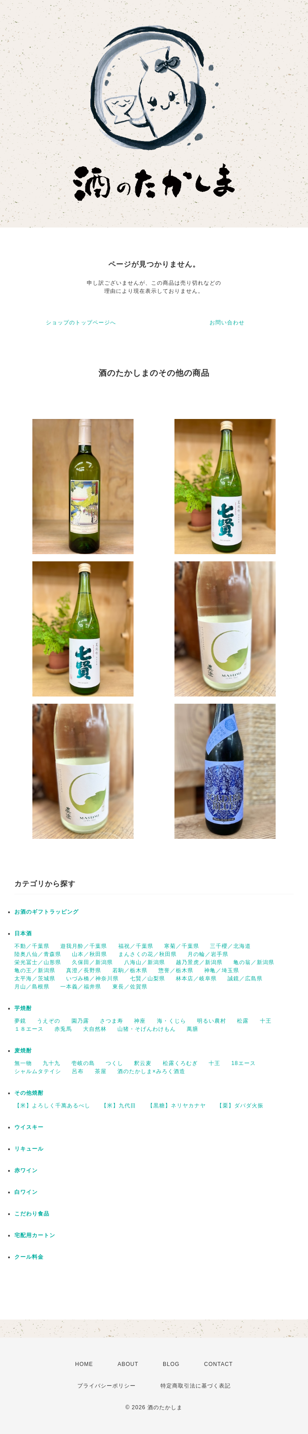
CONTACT (218, 1364)
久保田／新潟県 (92, 962)
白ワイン (26, 1192)
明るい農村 (211, 1021)
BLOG (171, 1364)
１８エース (29, 1029)
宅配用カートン (34, 1235)
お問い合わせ (227, 322)
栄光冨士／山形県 (37, 962)
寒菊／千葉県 (181, 946)
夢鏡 (20, 1021)
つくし (114, 1063)
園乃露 (80, 1021)
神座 (140, 1021)
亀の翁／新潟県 (253, 962)
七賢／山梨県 (147, 978)
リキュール (29, 1149)
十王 (266, 1021)
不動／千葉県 (31, 946)
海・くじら (171, 1021)
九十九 (51, 1063)
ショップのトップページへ (81, 322)
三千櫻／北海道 (230, 946)
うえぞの (48, 1021)
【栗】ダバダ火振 (240, 1105)
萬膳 (192, 1029)
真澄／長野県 (83, 970)
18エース (243, 1063)
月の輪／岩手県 (207, 954)
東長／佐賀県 (129, 986)
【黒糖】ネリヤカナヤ (176, 1105)
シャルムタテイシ (37, 1071)
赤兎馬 (63, 1029)
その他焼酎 (29, 1093)
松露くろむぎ (180, 1063)
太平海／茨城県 (34, 978)
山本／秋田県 (89, 954)
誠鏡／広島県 (245, 978)
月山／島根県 (31, 986)
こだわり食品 (31, 1214)
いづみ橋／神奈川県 (92, 978)
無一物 (23, 1063)
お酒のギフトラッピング (46, 912)
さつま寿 (111, 1021)
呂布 (78, 1071)
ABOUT (127, 1364)
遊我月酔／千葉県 (83, 946)
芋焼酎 (23, 1008)
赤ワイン (26, 1170)
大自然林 (95, 1029)
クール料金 (29, 1257)
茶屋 (101, 1071)
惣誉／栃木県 (175, 970)
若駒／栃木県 (129, 970)
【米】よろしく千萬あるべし (52, 1105)
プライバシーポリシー (106, 1386)
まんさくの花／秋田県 (147, 954)
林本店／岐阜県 (196, 978)
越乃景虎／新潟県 (199, 962)
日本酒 (23, 933)
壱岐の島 (83, 1063)
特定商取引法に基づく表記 (196, 1386)
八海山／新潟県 (144, 962)
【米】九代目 (118, 1105)
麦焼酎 (23, 1050)
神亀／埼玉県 (221, 970)
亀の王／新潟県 (34, 970)
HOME (84, 1364)
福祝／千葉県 (135, 946)
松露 (243, 1021)
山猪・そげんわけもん (146, 1029)
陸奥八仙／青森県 (37, 954)
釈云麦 (143, 1063)
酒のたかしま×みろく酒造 (151, 1071)
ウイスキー (29, 1127)
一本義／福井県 (80, 986)
